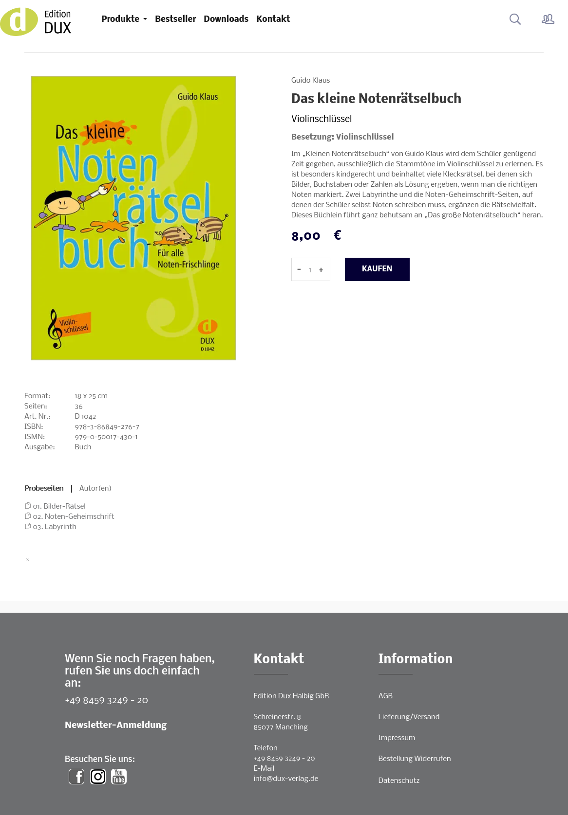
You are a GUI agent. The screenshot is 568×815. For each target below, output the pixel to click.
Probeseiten (43, 489)
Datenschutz (399, 781)
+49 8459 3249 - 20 (106, 700)
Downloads (226, 19)
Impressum (397, 738)
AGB (386, 696)
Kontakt (273, 19)
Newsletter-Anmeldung (116, 725)
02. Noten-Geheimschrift (73, 517)
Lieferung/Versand (409, 717)
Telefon (266, 748)
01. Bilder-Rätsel (59, 507)
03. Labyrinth (54, 527)
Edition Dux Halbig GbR (291, 696)
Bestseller (175, 19)
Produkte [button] (121, 19)
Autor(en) (95, 489)
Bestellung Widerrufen (415, 759)
